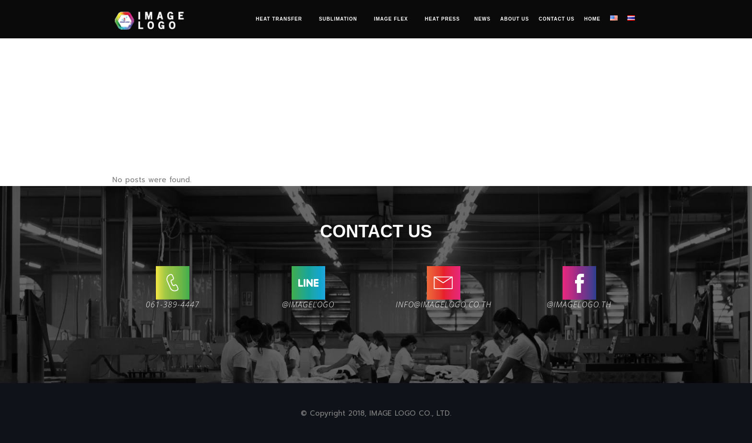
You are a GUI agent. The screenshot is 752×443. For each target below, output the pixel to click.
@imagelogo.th (579, 304)
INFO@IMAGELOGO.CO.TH (444, 304)
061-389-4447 (173, 304)
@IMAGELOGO (308, 304)
